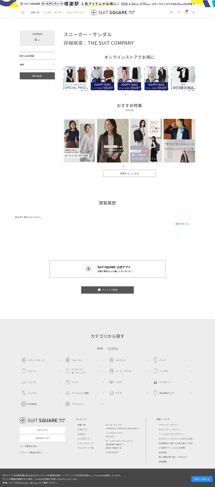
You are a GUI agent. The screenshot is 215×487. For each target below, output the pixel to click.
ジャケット (117, 360)
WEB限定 (29, 403)
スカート (28, 371)
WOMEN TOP (42, 438)
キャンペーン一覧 (86, 447)
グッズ (115, 393)
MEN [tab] (100, 348)
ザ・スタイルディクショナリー (120, 440)
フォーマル (73, 360)
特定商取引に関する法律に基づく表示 (176, 443)
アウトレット (75, 403)
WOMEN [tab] (113, 348)
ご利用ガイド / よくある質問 (172, 447)
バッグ (71, 382)
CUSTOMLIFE (112, 452)
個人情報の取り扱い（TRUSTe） (173, 457)
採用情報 (163, 461)
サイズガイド (84, 438)
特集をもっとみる (129, 173)
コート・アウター (121, 371)
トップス (160, 371)
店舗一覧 (35, 12)
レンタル (47, 12)
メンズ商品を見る (28, 446)
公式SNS (82, 434)
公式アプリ (83, 429)
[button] (117, 94)
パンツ (159, 360)
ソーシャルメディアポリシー (172, 434)
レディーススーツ (33, 360)
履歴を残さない (183, 223)
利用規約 (163, 452)
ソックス (28, 393)
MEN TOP (42, 430)
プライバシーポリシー (169, 424)
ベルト (115, 382)
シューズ (28, 382)
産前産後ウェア (163, 393)
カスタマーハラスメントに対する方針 (176, 438)
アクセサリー (162, 382)
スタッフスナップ (75, 12)
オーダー (59, 12)
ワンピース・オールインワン (76, 371)
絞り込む (37, 76)
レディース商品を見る (30, 452)
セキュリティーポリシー (170, 429)
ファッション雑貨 (77, 393)
